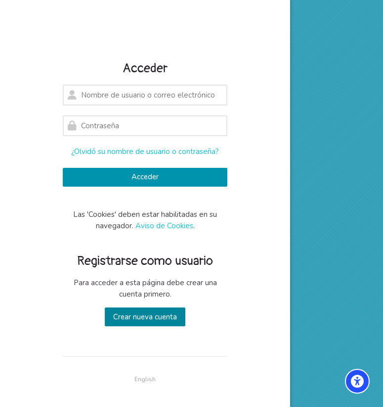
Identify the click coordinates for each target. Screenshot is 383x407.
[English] (145, 380)
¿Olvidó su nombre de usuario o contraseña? (145, 151)
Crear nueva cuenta (145, 317)
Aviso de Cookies (164, 226)
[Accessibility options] (357, 381)
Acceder (145, 177)
